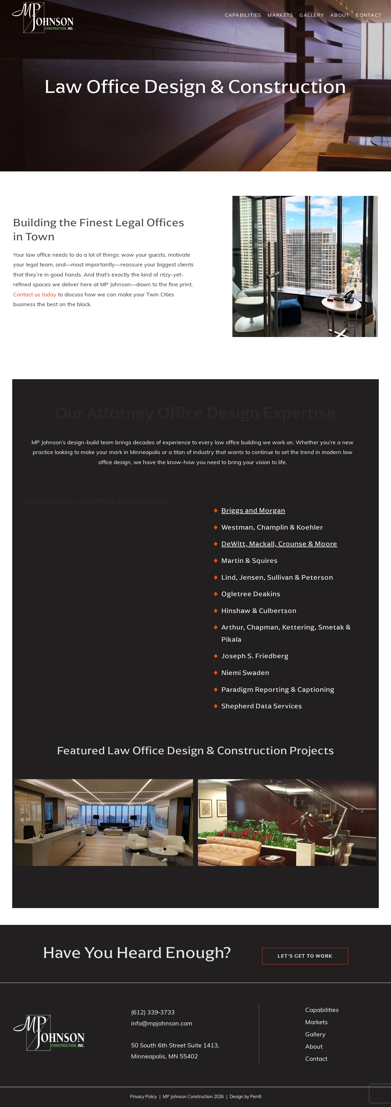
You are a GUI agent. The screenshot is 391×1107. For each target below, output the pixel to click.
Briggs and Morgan (253, 510)
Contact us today (35, 295)
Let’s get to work (305, 956)
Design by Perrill (245, 1097)
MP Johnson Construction (42, 17)
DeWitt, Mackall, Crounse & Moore (279, 544)
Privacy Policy (143, 1097)
